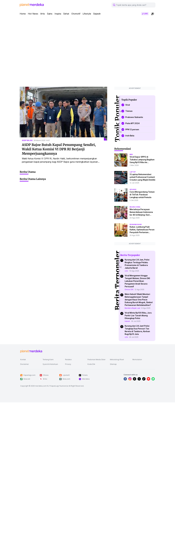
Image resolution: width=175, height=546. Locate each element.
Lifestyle (87, 13)
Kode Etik (91, 364)
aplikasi (133, 189)
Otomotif (75, 13)
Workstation (137, 359)
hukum (127, 321)
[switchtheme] (152, 13)
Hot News (33, 13)
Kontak (23, 359)
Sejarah (97, 13)
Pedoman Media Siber (97, 359)
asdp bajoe (27, 140)
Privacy (68, 364)
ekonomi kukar (136, 224)
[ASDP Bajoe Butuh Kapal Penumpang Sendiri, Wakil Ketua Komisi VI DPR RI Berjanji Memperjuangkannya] (63, 113)
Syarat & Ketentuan (50, 364)
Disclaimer (24, 364)
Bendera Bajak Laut (132, 308)
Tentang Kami (48, 359)
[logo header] (32, 5)
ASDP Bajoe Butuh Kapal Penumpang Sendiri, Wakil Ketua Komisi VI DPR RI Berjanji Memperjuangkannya (59, 149)
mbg (131, 154)
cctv (126, 271)
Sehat (66, 13)
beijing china (135, 207)
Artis (42, 13)
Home (23, 13)
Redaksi (68, 359)
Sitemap (113, 364)
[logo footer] (31, 351)
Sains (49, 13)
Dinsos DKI (129, 289)
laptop (133, 172)
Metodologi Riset (117, 359)
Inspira (58, 13)
